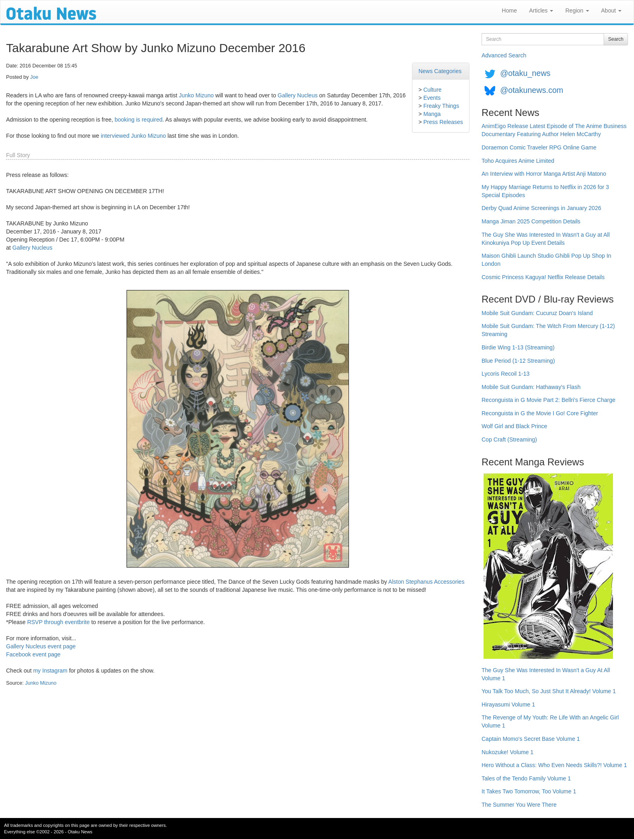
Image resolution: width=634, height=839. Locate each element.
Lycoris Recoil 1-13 (506, 373)
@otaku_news (525, 73)
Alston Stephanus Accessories (426, 581)
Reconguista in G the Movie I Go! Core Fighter (540, 413)
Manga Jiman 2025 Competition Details (531, 221)
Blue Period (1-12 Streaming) (518, 360)
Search (615, 39)
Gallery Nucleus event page (41, 646)
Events (432, 98)
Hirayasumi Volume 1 (508, 704)
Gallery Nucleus (298, 95)
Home (509, 10)
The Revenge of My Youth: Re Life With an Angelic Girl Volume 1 (550, 721)
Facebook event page (33, 654)
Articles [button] (541, 10)
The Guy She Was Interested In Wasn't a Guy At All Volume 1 (546, 674)
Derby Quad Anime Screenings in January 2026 (541, 208)
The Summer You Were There (519, 804)
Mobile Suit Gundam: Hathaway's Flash (531, 387)
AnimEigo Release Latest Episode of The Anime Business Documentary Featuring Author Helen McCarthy (554, 130)
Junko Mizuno (196, 95)
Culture (432, 89)
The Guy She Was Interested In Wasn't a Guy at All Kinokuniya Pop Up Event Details (546, 238)
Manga (432, 114)
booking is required (139, 119)
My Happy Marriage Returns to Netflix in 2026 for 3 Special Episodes (545, 191)
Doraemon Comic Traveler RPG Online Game (539, 147)
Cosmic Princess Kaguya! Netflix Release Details (543, 277)
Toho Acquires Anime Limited (518, 161)
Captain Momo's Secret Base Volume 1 (531, 739)
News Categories (440, 71)
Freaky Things (441, 106)
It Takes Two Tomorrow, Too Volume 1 (529, 791)
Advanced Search (504, 55)
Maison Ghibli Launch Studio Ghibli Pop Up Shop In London (546, 259)
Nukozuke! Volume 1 (507, 752)
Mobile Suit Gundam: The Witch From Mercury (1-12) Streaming (548, 330)
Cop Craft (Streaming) (509, 439)
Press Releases (443, 122)
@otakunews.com (531, 90)
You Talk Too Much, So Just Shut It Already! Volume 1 (549, 691)
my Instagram (50, 670)
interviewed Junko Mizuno (133, 135)
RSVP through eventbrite (58, 622)
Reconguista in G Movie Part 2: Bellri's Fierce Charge (548, 400)
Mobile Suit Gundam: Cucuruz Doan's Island (537, 313)
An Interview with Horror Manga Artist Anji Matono (544, 173)
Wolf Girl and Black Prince (514, 426)
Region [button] (577, 10)
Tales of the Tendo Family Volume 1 (526, 778)
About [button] (611, 10)
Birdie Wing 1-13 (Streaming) (518, 347)
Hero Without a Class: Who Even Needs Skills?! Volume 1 (554, 765)
